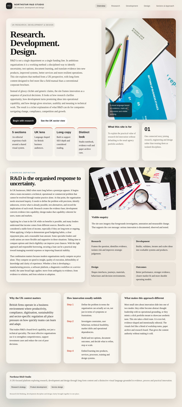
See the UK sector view (53, 121)
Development (132, 6)
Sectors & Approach (165, 6)
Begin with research (23, 121)
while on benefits (44, 221)
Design (147, 6)
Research (115, 6)
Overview (101, 6)
